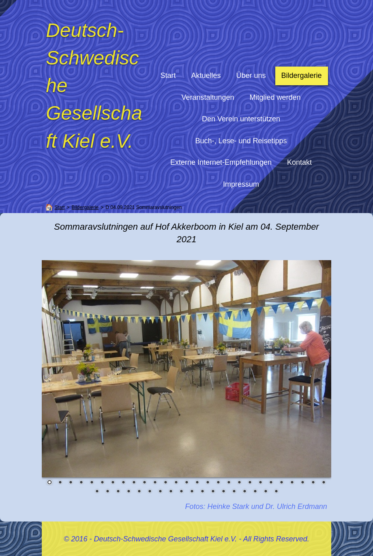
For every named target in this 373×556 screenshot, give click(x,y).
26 (313, 482)
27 (323, 482)
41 (233, 491)
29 (107, 491)
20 (249, 482)
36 (181, 491)
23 (281, 482)
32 (139, 491)
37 (191, 491)
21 (260, 482)
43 (255, 491)
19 (239, 482)
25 (302, 482)
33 (149, 491)
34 (160, 491)
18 (228, 482)
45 (276, 491)
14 (186, 482)
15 (197, 482)
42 (244, 491)
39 (212, 491)
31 (128, 491)
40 (223, 491)
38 (202, 491)
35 (170, 491)
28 (96, 491)
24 (291, 482)
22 (270, 482)
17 (218, 482)
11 (154, 482)
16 (207, 482)
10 (144, 482)
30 (118, 491)
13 (175, 482)
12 (165, 482)
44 (265, 491)
